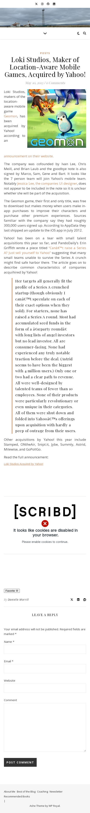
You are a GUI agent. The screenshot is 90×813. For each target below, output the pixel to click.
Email (8, 661)
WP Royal (54, 806)
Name (9, 642)
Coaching (42, 791)
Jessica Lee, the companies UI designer (47, 183)
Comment (10, 700)
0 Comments (55, 83)
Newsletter (56, 791)
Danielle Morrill (18, 599)
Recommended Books (17, 796)
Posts (45, 53)
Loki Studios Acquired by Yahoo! (23, 464)
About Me (9, 791)
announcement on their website (28, 156)
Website (9, 680)
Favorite (11, 590)
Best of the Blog (26, 791)
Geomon (10, 116)
